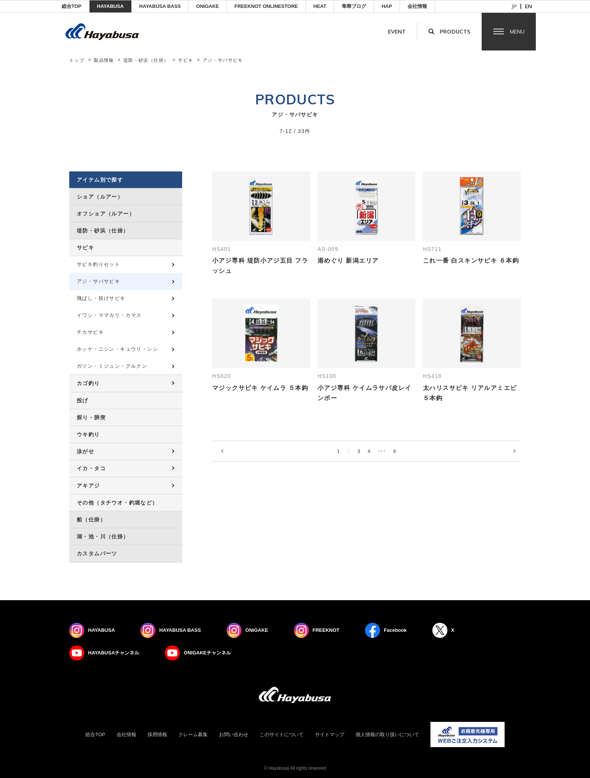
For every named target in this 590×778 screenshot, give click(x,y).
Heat (319, 6)
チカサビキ (90, 332)
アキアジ (88, 486)
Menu (517, 31)
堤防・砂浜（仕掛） (146, 60)
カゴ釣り (88, 383)
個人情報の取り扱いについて (387, 734)
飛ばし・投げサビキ (101, 298)
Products (455, 31)
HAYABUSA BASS (160, 6)
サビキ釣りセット (98, 264)
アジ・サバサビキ (98, 281)
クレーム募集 (193, 734)
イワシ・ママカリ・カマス (109, 315)
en (528, 6)
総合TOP (72, 6)
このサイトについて (282, 734)
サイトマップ (329, 734)
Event (397, 31)
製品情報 (104, 60)
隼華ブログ (354, 6)
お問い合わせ (233, 734)
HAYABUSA (110, 6)
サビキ (185, 60)
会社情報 (417, 6)
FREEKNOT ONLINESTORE (266, 6)
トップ (76, 60)
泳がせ (85, 451)
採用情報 (157, 734)
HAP (387, 6)
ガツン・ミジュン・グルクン (112, 366)
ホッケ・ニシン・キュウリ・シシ (117, 349)
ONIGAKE (207, 6)
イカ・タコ (91, 468)
